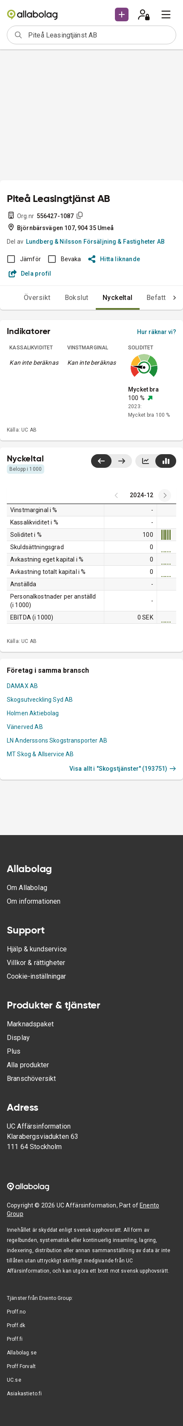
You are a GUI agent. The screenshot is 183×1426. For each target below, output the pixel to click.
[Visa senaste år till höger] (121, 461)
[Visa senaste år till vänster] (101, 461)
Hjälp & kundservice (37, 949)
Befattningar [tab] (148, 298)
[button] (122, 14)
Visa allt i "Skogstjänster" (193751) (122, 768)
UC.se (14, 1380)
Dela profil (30, 273)
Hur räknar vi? (156, 331)
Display (18, 1038)
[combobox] (99, 34)
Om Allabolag (27, 888)
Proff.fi (15, 1339)
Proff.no (16, 1312)
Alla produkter (28, 1065)
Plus (14, 1051)
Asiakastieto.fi (24, 1394)
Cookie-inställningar (36, 976)
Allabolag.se (22, 1353)
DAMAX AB (22, 686)
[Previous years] (164, 495)
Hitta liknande (114, 259)
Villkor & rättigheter (36, 963)
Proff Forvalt (21, 1366)
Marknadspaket (30, 1024)
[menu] (166, 14)
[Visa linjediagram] (145, 461)
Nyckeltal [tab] (101, 298)
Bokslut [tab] (59, 298)
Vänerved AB (25, 726)
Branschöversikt (31, 1079)
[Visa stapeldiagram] (165, 461)
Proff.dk (16, 1325)
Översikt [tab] (20, 298)
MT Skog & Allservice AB (40, 754)
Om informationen (33, 901)
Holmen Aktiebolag (33, 713)
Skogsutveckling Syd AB (40, 699)
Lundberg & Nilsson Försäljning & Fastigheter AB (95, 241)
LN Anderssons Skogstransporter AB (57, 740)
